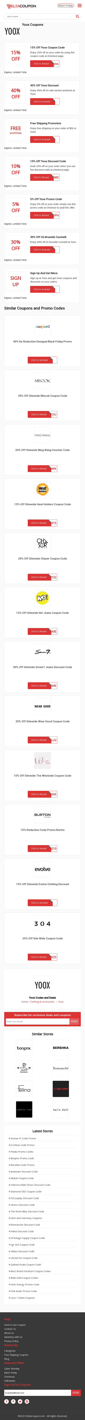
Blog (6, 1358)
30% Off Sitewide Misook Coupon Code (42, 395)
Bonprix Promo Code (21, 1158)
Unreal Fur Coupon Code (23, 1257)
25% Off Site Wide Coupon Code (42, 938)
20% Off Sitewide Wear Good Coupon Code (43, 721)
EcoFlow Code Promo (22, 1145)
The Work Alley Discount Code (26, 1211)
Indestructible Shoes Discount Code (29, 1184)
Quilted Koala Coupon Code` (25, 1264)
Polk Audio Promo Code (23, 1291)
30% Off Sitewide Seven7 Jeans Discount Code (42, 667)
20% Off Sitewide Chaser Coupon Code (42, 558)
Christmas (9, 1376)
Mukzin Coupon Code (21, 1178)
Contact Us (10, 1328)
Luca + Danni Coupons (22, 1297)
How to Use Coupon (15, 1324)
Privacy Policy (11, 1341)
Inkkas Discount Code (21, 1251)
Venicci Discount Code (22, 1204)
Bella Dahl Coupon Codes (23, 1277)
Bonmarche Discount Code (24, 1224)
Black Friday (65, 5)
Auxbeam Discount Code (23, 1171)
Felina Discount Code (21, 1231)
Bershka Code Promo (21, 1164)
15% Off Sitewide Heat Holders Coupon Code (42, 504)
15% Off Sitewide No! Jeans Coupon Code (42, 612)
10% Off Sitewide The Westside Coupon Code (42, 775)
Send (74, 1021)
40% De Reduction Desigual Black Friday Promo (42, 341)
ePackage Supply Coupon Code (27, 1238)
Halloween (9, 1380)
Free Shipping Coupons (16, 1354)
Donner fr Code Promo (22, 1138)
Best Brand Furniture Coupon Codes (30, 1271)
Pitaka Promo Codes (21, 1151)
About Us (9, 1332)
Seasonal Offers (14, 1363)
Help (7, 1319)
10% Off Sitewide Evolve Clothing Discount (42, 884)
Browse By (11, 1345)
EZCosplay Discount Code (24, 1198)
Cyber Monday (11, 1368)
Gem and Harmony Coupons (25, 1218)
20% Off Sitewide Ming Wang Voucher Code (42, 450)
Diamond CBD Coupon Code (25, 1191)
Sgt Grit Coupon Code (22, 1244)
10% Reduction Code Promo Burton (43, 829)
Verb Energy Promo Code (24, 1284)
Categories (10, 1350)
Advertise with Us (13, 1337)
